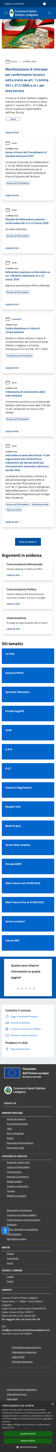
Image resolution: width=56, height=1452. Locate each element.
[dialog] (28, 1426)
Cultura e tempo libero (18, 1167)
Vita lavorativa (14, 1172)
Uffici (9, 1128)
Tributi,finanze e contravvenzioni (23, 1220)
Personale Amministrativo (20, 1143)
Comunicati (13, 319)
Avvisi (14, 61)
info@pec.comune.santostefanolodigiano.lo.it (26, 1330)
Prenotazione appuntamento (26, 1347)
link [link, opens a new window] (12, 1427)
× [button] (53, 1404)
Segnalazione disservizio (24, 1352)
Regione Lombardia (14, 3)
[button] (28, 1447)
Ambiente (12, 1224)
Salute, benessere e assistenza (22, 1229)
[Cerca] (50, 13)
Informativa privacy (17, 1394)
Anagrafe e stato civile (18, 1162)
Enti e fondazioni (15, 1133)
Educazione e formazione (19, 1210)
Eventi (10, 1281)
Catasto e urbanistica (17, 1186)
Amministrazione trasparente (22, 1389)
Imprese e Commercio (18, 1176)
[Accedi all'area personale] (44, 3)
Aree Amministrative (17, 1124)
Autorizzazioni (14, 1234)
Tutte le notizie (28, 542)
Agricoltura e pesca (16, 1239)
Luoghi (10, 1276)
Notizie (10, 1253)
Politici (10, 1138)
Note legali (12, 1399)
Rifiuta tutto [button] (28, 1441)
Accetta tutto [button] (27, 1434)
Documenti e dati (15, 1147)
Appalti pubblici (14, 1181)
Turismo (11, 1191)
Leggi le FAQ (18, 1357)
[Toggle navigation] (6, 13)
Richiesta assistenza (22, 1361)
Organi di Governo (16, 1119)
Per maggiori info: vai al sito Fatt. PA (21, 1319)
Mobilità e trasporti (16, 1196)
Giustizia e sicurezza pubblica (21, 1215)
